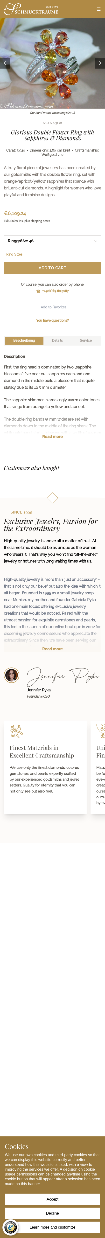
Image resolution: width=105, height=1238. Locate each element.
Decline (52, 1213)
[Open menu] (99, 9)
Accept (52, 1199)
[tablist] (52, 341)
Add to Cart (52, 268)
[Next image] (100, 63)
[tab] (24, 341)
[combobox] (52, 241)
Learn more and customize (52, 1227)
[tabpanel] (52, 400)
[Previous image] (5, 63)
